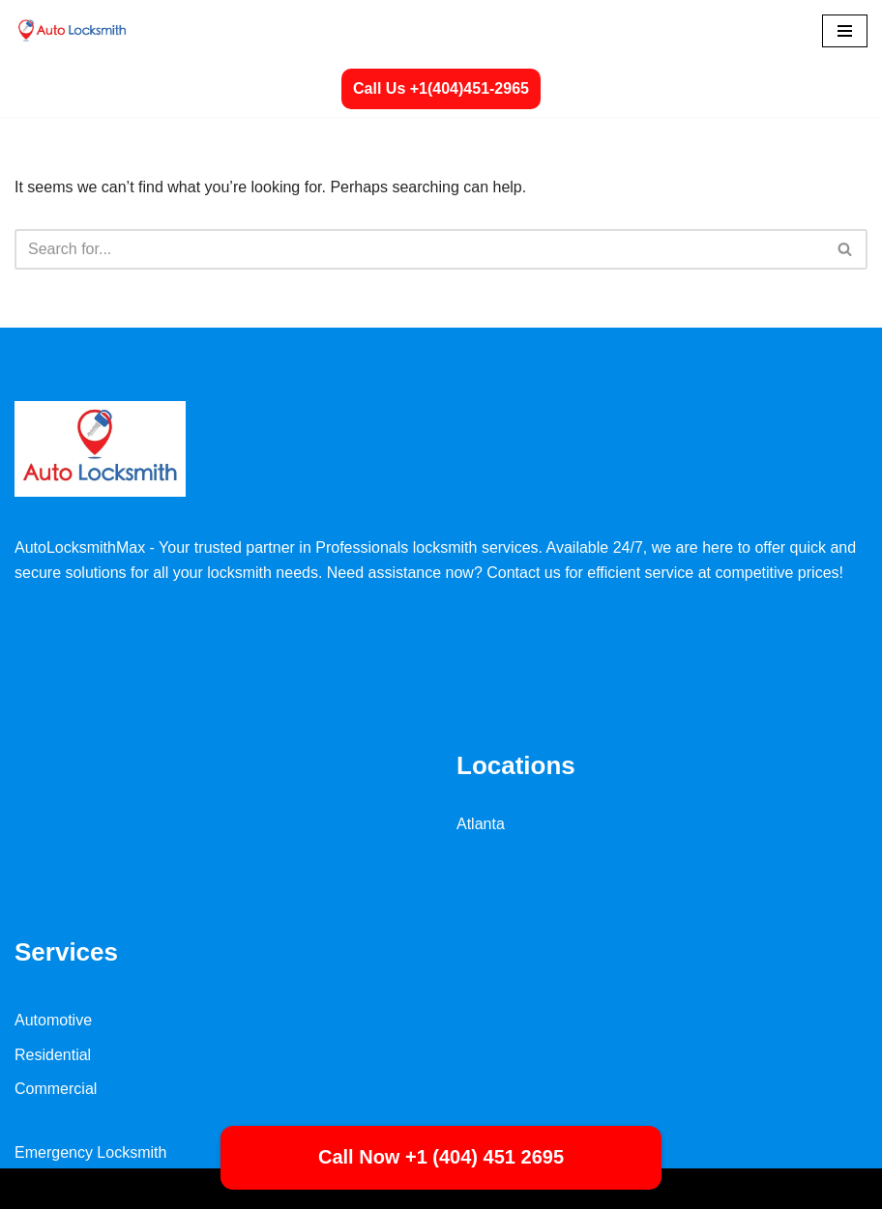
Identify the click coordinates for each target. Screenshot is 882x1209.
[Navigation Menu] (844, 30)
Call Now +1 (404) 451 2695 (441, 1156)
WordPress (187, 1188)
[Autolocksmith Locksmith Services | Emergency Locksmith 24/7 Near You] (73, 30)
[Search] (419, 249)
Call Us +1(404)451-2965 (441, 88)
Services (66, 951)
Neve (32, 1188)
